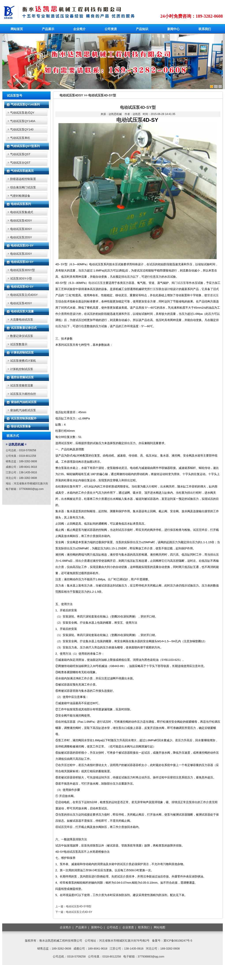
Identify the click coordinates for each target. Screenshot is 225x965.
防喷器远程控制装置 (23, 179)
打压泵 (154, 289)
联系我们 (205, 29)
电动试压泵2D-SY (22, 245)
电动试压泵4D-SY (22, 286)
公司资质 (111, 29)
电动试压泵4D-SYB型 (78, 906)
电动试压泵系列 (21, 204)
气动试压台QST (20, 162)
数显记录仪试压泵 (21, 336)
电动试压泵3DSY (21, 229)
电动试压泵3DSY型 (22, 270)
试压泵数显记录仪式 (24, 327)
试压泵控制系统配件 (24, 418)
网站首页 (17, 29)
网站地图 (159, 927)
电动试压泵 (129, 120)
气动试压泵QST (20, 154)
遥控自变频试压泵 (22, 377)
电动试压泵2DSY (21, 237)
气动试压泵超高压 (22, 170)
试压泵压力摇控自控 (23, 394)
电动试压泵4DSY (21, 220)
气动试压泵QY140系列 (25, 104)
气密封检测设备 (20, 195)
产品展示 (48, 29)
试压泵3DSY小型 (21, 278)
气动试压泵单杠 (20, 137)
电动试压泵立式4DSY (24, 294)
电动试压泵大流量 (22, 311)
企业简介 (79, 29)
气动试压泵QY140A (22, 121)
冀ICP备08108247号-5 (177, 940)
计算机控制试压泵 (22, 352)
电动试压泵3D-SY (22, 262)
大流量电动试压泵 (21, 319)
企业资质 (128, 927)
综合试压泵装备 (21, 426)
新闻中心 (173, 29)
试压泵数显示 (18, 344)
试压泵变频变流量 (21, 385)
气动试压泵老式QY (22, 112)
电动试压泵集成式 (21, 212)
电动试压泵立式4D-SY (79, 911)
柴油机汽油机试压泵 (24, 402)
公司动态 (112, 927)
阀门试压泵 (179, 283)
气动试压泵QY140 (21, 129)
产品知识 (142, 29)
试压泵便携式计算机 (23, 360)
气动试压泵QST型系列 (25, 146)
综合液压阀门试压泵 (23, 187)
